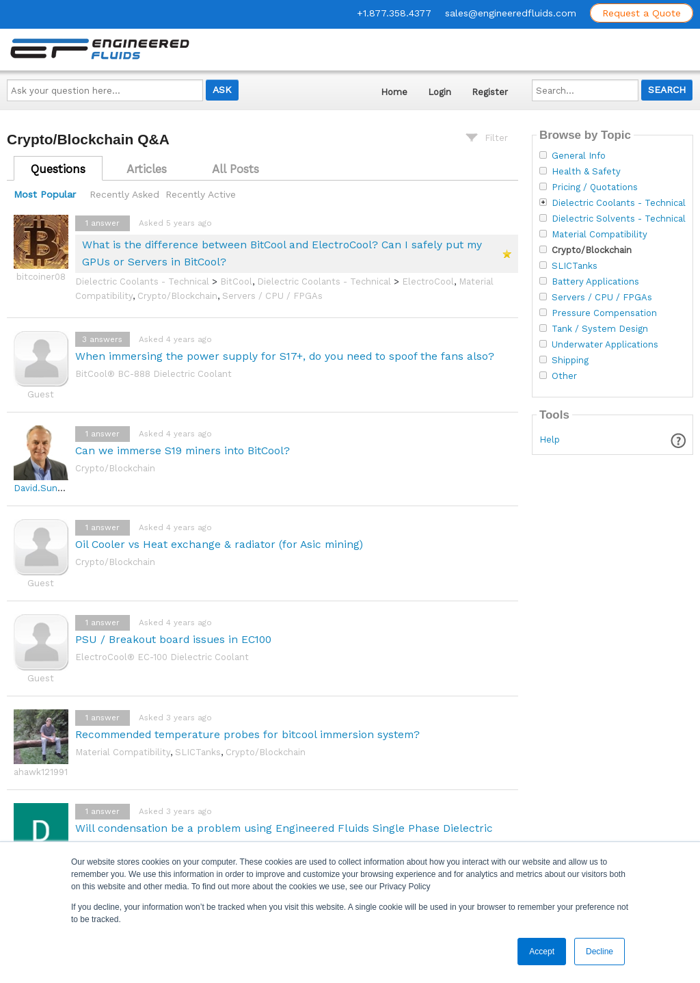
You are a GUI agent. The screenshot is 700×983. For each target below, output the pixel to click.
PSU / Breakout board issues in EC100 (173, 639)
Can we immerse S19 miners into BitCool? (182, 450)
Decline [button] (599, 951)
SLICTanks (198, 752)
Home (394, 92)
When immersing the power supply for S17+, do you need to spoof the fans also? (284, 356)
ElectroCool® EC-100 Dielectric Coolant (162, 657)
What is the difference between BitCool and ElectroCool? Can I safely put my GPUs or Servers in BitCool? (282, 253)
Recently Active (200, 194)
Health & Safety (586, 171)
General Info (579, 156)
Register (490, 92)
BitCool (236, 281)
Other (564, 376)
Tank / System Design (600, 329)
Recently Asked (124, 194)
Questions (58, 169)
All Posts (235, 169)
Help (549, 439)
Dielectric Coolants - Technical (142, 281)
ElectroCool (428, 281)
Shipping (570, 360)
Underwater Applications (605, 345)
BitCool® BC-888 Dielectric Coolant (153, 374)
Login (439, 92)
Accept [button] (541, 951)
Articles (146, 169)
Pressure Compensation (604, 313)
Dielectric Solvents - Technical (619, 219)
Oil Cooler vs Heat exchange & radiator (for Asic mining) (219, 544)
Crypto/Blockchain (177, 296)
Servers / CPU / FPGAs (272, 296)
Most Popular (45, 194)
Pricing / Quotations (595, 187)
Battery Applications (595, 282)
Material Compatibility (122, 752)
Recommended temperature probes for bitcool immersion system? (247, 734)
